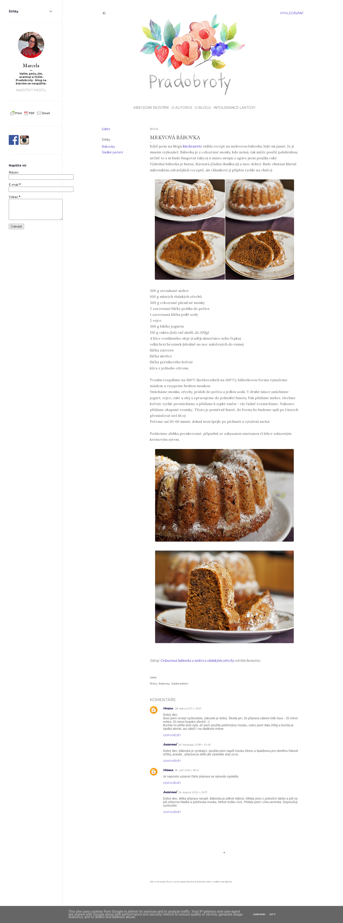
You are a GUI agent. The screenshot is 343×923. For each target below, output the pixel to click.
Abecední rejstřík (150, 107)
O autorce (181, 107)
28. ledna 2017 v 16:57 (188, 708)
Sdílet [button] (106, 129)
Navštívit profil (31, 90)
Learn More (259, 914)
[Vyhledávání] (291, 13)
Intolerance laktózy (233, 107)
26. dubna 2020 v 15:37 (192, 792)
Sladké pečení (112, 152)
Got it (273, 914)
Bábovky (108, 147)
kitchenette (192, 146)
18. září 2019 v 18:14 (187, 770)
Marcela (31, 65)
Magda (168, 708)
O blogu (202, 107)
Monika (168, 770)
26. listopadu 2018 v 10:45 (194, 744)
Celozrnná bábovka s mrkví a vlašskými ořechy (197, 660)
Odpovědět (172, 735)
